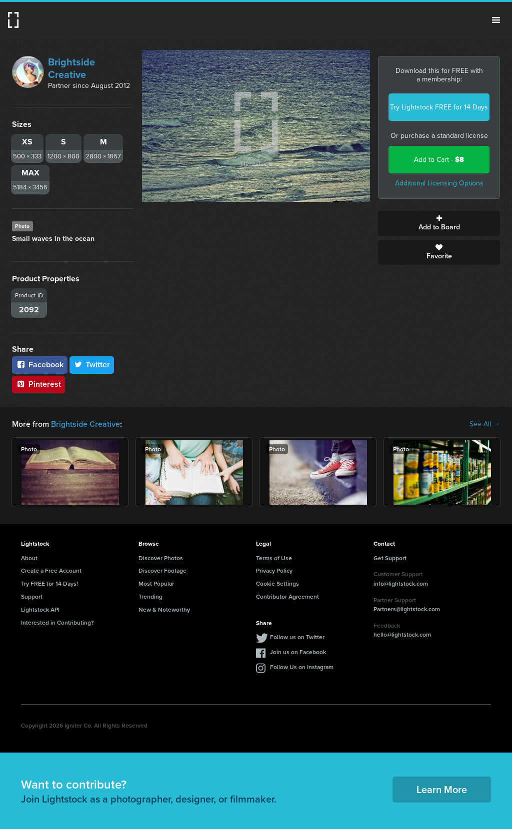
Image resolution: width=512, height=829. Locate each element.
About (29, 558)
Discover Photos (160, 558)
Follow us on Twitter (297, 637)
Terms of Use (274, 558)
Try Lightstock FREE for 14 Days (439, 107)
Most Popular (156, 583)
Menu (496, 20)
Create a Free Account (51, 570)
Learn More (441, 789)
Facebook (40, 364)
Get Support (390, 558)
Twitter (92, 364)
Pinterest (38, 384)
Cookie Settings (277, 583)
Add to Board (439, 223)
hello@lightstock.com (402, 634)
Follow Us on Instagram (302, 667)
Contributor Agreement (287, 596)
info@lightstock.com (401, 583)
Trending (150, 596)
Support (31, 596)
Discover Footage (162, 570)
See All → (485, 424)
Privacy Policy (274, 570)
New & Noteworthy (164, 609)
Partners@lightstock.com (407, 609)
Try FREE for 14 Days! (49, 583)
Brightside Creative (71, 68)
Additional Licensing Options (439, 183)
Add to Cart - (439, 159)
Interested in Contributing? (57, 622)
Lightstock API (40, 609)
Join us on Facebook (298, 652)
